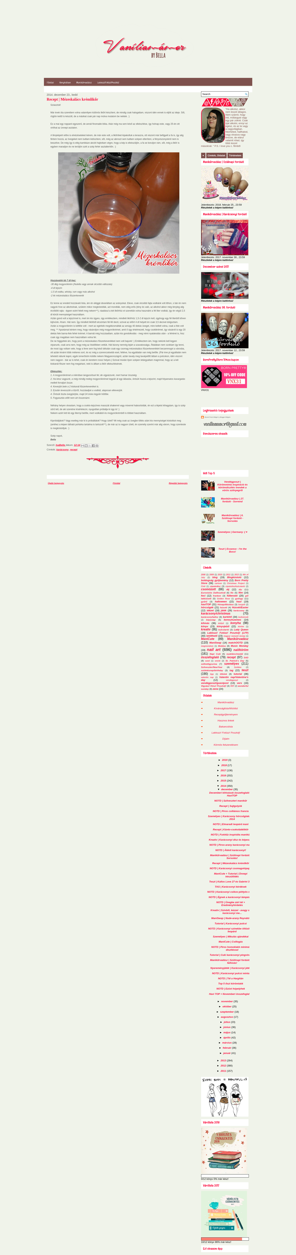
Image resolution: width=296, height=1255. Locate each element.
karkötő (227, 616)
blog (214, 577)
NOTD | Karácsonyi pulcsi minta (230, 973)
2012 (224, 1065)
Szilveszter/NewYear (212, 667)
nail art (213, 649)
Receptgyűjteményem (226, 714)
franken (217, 595)
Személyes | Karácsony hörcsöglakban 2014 (230, 817)
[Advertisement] (223, 399)
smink (217, 661)
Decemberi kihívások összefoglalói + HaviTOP (230, 794)
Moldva (222, 646)
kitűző (221, 623)
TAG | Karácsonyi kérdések (230, 886)
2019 (225, 760)
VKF (232, 686)
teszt (245, 670)
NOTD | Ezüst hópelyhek (230, 988)
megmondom (207, 646)
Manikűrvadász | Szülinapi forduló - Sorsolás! (230, 857)
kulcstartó (223, 629)
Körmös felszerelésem (226, 744)
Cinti (203, 586)
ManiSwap (215, 642)
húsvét (223, 607)
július (227, 1022)
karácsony (62, 449)
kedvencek (243, 617)
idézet (210, 610)
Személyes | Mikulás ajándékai (230, 936)
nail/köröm (241, 649)
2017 (224, 770)
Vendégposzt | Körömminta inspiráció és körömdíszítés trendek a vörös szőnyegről (232, 486)
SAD (246, 657)
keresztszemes (232, 619)
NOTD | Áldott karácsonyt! (230, 850)
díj (227, 589)
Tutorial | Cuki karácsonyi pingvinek (231, 955)
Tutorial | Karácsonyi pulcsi (231, 923)
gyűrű (204, 601)
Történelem (235, 155)
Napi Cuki (215, 654)
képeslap (211, 619)
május (227, 1032)
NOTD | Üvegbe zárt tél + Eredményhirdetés (230, 904)
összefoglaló (210, 657)
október (227, 1006)
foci (203, 595)
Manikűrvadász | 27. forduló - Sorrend (232, 500)
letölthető (211, 635)
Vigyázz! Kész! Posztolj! (213, 686)
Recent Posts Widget (211, 417)
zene (215, 688)
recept (73, 449)
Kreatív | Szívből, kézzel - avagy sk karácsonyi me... (231, 911)
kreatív (206, 629)
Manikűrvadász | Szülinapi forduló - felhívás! (230, 961)
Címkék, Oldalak (216, 155)
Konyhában (65, 82)
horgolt (241, 605)
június (227, 1027)
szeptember (227, 1011)
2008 (203, 575)
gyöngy (239, 598)
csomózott (208, 589)
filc (232, 592)
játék (223, 610)
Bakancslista (226, 726)
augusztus (227, 1016)
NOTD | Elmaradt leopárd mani (230, 824)
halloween (221, 601)
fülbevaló (232, 595)
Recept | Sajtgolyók (230, 806)
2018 (224, 765)
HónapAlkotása (225, 604)
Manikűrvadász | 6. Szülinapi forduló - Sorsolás (232, 518)
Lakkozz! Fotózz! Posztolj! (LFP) (227, 632)
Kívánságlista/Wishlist (226, 708)
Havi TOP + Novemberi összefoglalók (230, 994)
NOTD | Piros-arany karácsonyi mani (230, 844)
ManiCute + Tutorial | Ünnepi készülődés (230, 875)
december (227, 789)
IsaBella (61, 445)
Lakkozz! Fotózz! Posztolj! (226, 732)
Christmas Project (236, 583)
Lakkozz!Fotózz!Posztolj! (108, 82)
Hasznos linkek (226, 720)
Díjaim (225, 738)
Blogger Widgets (225, 417)
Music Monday (239, 645)
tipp (212, 674)
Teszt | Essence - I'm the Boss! (232, 550)
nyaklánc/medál (234, 654)
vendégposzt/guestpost (215, 683)
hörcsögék (207, 607)
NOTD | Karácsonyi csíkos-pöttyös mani (230, 891)
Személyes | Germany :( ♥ (232, 532)
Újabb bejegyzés (56, 483)
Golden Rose (223, 599)
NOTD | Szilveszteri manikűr (230, 800)
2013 (236, 575)
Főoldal (50, 82)
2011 (228, 575)
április (227, 1037)
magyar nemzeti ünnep (234, 636)
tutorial (238, 674)
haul (238, 601)
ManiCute (207, 638)
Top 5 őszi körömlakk (230, 983)
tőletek (223, 674)
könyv (204, 626)
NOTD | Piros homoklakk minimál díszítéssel (230, 948)
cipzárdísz (215, 586)
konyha (235, 623)
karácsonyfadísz (209, 617)
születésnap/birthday (212, 670)
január (227, 1053)
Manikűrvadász (84, 82)
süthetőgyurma (209, 664)
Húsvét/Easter (240, 607)
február (227, 1047)
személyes (231, 663)
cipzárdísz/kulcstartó (235, 586)
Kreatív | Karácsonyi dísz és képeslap (230, 839)
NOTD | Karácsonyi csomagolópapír (231, 868)
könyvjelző (223, 626)
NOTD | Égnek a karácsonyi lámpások (231, 897)
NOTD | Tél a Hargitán (230, 978)
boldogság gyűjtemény (214, 580)
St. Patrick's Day (235, 660)
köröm (241, 627)
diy (240, 589)
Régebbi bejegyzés (178, 483)
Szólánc (237, 667)
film (240, 592)
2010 (220, 575)
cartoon (218, 583)
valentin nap (207, 677)
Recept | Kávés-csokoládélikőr (230, 829)
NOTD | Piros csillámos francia (230, 811)
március (227, 1042)
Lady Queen (241, 629)
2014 (224, 785)
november (227, 1001)
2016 (224, 775)
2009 (211, 575)
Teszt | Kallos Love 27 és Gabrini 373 (230, 881)
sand (207, 661)
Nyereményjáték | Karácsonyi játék (230, 968)
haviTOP (206, 604)
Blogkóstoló (234, 577)
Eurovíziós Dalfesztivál (213, 592)
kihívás (205, 623)
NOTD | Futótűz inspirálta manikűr (231, 834)
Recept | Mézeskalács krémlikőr (230, 863)
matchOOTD (235, 642)
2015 (224, 780)
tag (231, 670)
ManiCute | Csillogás (231, 941)
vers (239, 683)
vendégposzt (232, 680)
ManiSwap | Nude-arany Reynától (230, 918)
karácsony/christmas (215, 613)
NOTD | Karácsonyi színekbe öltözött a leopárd (230, 930)
